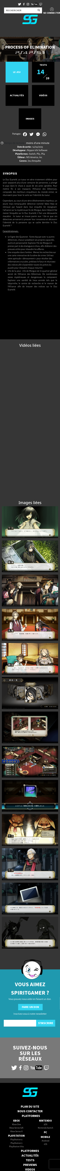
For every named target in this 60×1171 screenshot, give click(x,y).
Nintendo (45, 1121)
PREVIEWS (30, 1165)
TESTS (30, 1160)
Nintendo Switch (45, 1128)
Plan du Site (30, 1106)
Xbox (16, 1121)
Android (45, 1141)
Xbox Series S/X (16, 1128)
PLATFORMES (30, 1151)
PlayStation (16, 1136)
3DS (45, 1124)
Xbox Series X (16, 1131)
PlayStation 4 (16, 1140)
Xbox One (16, 1124)
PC (45, 1132)
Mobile (45, 1137)
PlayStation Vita (16, 1147)
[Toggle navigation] (6, 32)
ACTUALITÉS (30, 1155)
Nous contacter (30, 1111)
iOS (45, 1144)
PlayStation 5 (16, 1143)
